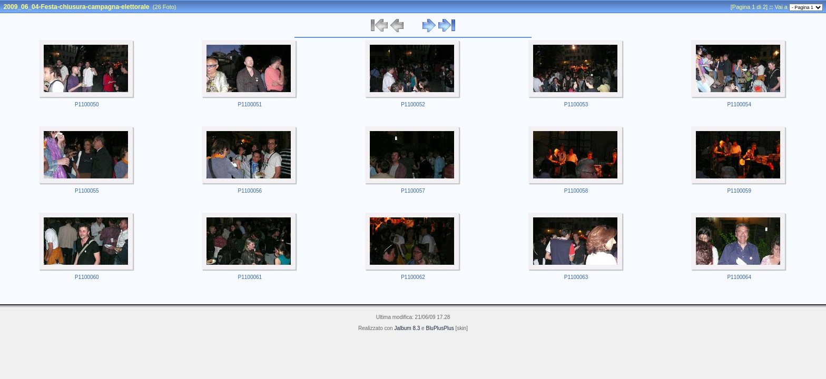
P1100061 (250, 277)
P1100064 (739, 277)
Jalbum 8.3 (407, 328)
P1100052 (413, 104)
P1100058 (576, 191)
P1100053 (576, 104)
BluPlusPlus (440, 328)
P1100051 (250, 104)
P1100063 (576, 277)
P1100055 (87, 191)
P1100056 (250, 191)
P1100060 (87, 277)
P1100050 (87, 104)
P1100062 (413, 277)
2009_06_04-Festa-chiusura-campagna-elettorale (77, 7)
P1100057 (413, 191)
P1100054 (739, 104)
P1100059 (739, 191)
